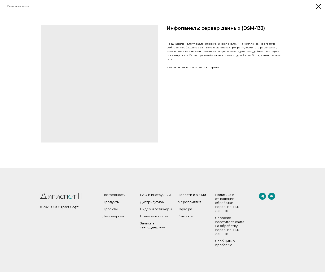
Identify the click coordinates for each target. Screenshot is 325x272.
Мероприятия (189, 202)
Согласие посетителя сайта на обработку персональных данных (229, 226)
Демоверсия (113, 216)
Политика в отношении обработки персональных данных (227, 203)
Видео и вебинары (156, 209)
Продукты (111, 202)
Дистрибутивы (152, 202)
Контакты (185, 216)
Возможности (114, 195)
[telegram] (262, 198)
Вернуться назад (18, 6)
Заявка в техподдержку (152, 225)
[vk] (271, 198)
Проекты (110, 209)
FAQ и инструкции (155, 195)
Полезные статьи (154, 216)
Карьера (185, 209)
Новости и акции (192, 195)
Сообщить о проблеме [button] (225, 243)
